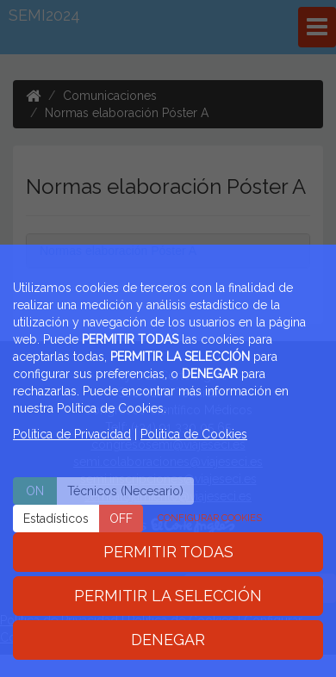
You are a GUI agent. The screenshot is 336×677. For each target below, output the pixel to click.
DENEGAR (168, 639)
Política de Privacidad (72, 434)
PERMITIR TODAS (168, 552)
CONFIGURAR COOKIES (210, 518)
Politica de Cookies (193, 434)
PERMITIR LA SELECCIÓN (168, 596)
